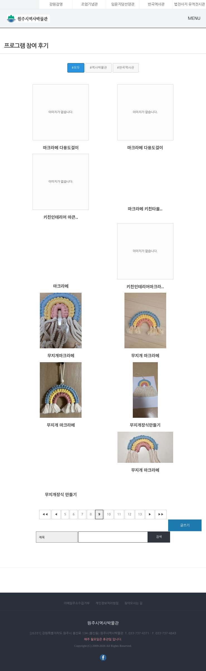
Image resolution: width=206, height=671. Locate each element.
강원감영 (56, 4)
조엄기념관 (89, 4)
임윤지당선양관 (122, 4)
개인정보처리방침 (107, 603)
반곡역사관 (156, 4)
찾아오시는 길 (133, 603)
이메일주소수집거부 (77, 603)
